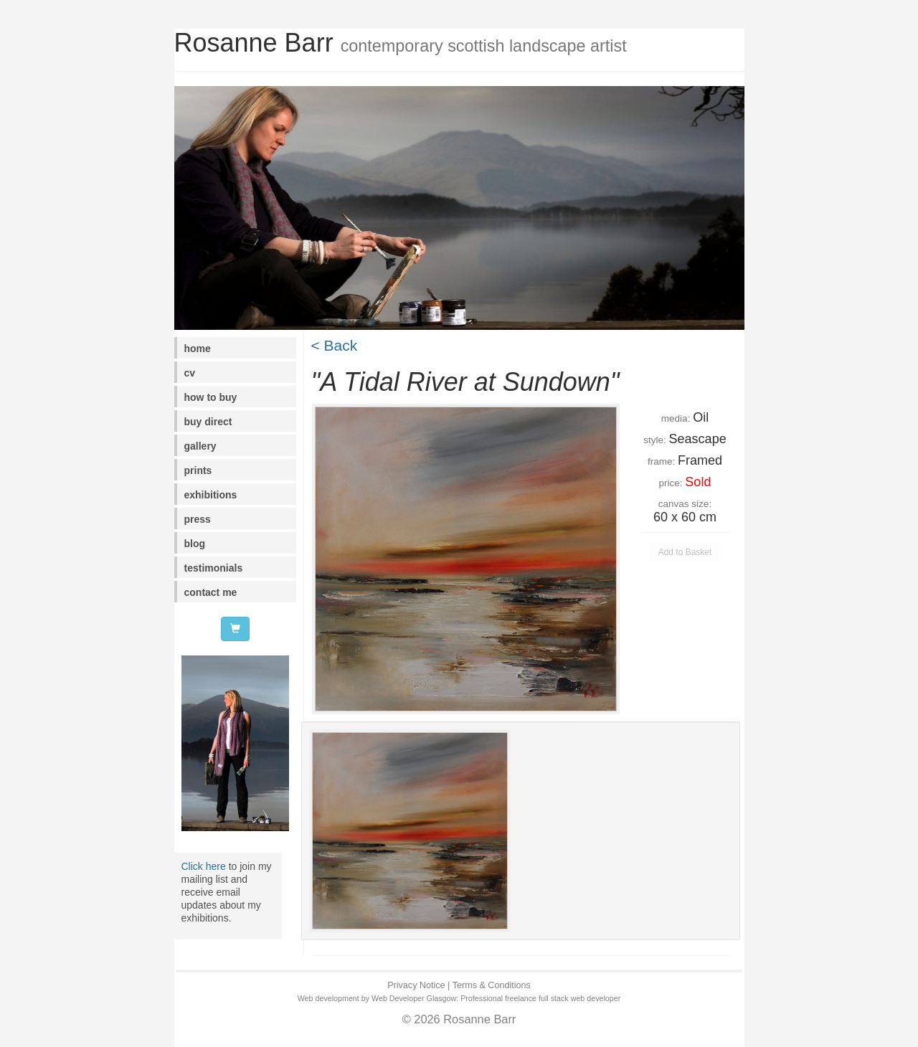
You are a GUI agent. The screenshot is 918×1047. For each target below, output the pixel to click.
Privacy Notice (416, 985)
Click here (203, 866)
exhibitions (210, 495)
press (197, 519)
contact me (210, 592)
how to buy (210, 397)
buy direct (208, 421)
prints (198, 470)
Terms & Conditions (492, 985)
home (197, 348)
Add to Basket (685, 552)
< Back (334, 345)
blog (195, 543)
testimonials (213, 568)
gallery (200, 446)
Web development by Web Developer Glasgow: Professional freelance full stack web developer (459, 998)
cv (190, 373)
